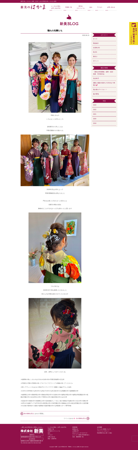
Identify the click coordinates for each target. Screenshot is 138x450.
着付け (95, 56)
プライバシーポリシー (103, 431)
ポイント (96, 61)
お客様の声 (75, 431)
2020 (94, 118)
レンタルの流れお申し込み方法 (55, 7)
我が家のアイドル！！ (100, 89)
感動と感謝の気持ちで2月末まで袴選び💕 (104, 84)
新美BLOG (75, 429)
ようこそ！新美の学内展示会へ (81, 435)
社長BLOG (96, 47)
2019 (94, 123)
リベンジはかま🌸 (76, 418)
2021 (94, 114)
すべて (95, 39)
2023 (94, 105)
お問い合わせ (111, 7)
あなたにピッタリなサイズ (79, 433)
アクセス (99, 7)
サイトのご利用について (104, 429)
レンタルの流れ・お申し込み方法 (57, 427)
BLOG (95, 52)
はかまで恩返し (32, 413)
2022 (94, 109)
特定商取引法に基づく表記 (104, 433)
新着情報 (74, 427)
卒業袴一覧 (68, 7)
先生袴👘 (96, 78)
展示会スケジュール (81, 7)
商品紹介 (96, 43)
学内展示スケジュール (54, 431)
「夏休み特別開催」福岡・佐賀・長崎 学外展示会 (103, 73)
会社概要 (99, 427)
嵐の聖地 (96, 94)
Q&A (90, 7)
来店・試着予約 (52, 438)
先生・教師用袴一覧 (78, 436)
